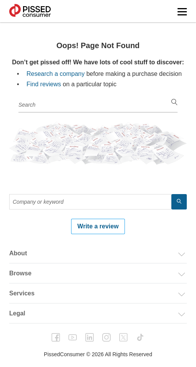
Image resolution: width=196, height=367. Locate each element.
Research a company (56, 73)
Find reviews (44, 84)
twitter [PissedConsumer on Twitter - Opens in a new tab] (123, 337)
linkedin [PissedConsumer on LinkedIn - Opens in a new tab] (89, 337)
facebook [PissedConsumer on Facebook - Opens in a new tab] (55, 337)
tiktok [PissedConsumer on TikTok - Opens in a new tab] (140, 337)
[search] (174, 102)
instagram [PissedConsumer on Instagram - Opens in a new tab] (106, 337)
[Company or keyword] (98, 104)
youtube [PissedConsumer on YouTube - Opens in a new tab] (72, 337)
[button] (182, 11)
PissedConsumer (30, 11)
